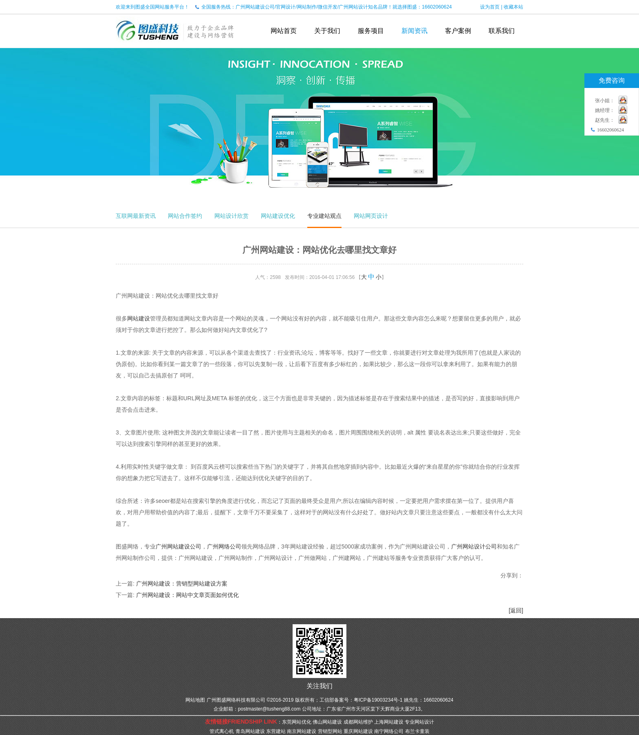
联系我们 (502, 30)
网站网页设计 (371, 216)
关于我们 (327, 30)
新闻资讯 (414, 30)
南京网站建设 (301, 731)
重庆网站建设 (358, 731)
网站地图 (195, 700)
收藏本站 (513, 7)
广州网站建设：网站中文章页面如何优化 (187, 595)
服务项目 (371, 30)
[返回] (516, 610)
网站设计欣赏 (231, 216)
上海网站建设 (388, 722)
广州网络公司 (224, 546)
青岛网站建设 (250, 731)
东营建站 (276, 731)
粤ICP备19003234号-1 (378, 700)
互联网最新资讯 (136, 216)
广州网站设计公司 (474, 546)
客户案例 (458, 30)
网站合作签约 (185, 216)
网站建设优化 (278, 216)
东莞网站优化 (296, 722)
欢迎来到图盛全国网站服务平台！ (152, 7)
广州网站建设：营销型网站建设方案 (181, 583)
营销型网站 (330, 731)
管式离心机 (221, 731)
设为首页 (490, 7)
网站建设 (138, 318)
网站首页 (284, 30)
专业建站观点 (324, 216)
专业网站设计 (419, 722)
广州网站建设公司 (178, 546)
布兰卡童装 (417, 731)
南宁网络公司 (388, 731)
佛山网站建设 (327, 722)
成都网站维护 (358, 722)
